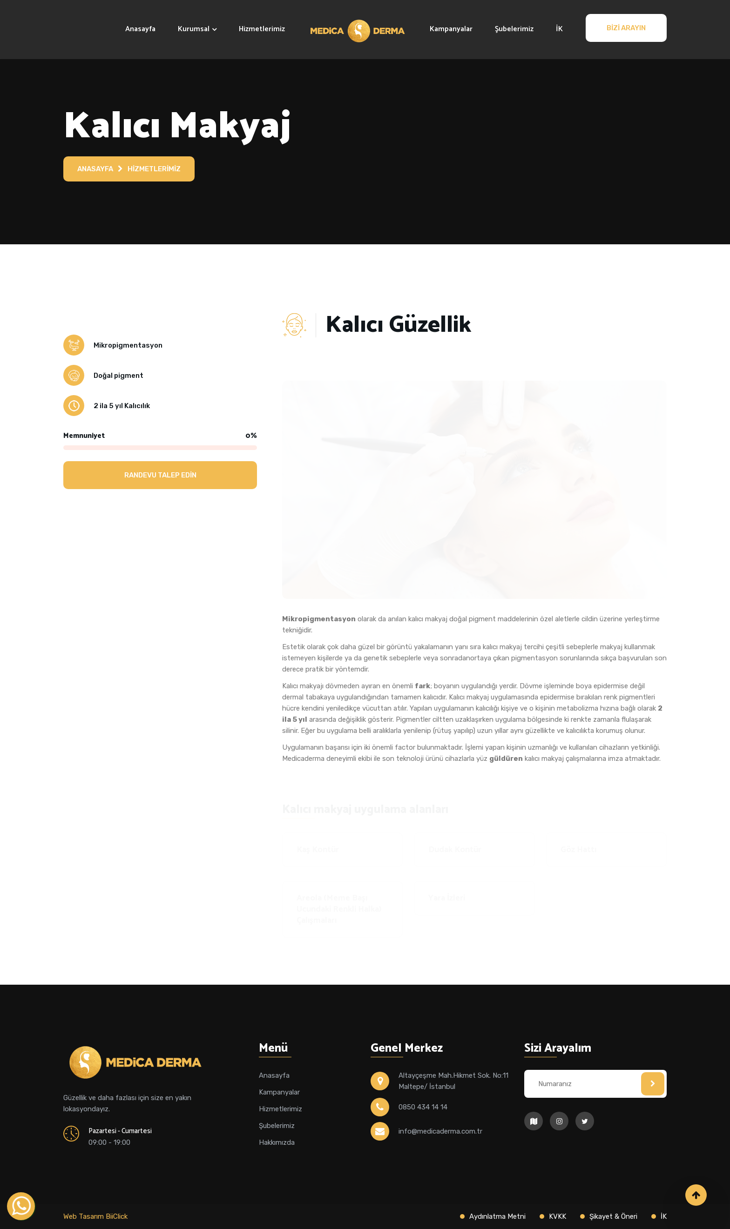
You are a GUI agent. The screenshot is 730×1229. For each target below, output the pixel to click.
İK (559, 29)
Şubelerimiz (514, 29)
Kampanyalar (451, 29)
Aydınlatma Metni (497, 1216)
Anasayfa (140, 29)
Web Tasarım (84, 1216)
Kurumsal (194, 29)
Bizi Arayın (626, 28)
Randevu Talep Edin (160, 475)
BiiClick (117, 1216)
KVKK (557, 1216)
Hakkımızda (277, 1142)
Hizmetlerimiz (262, 29)
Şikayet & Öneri (613, 1216)
